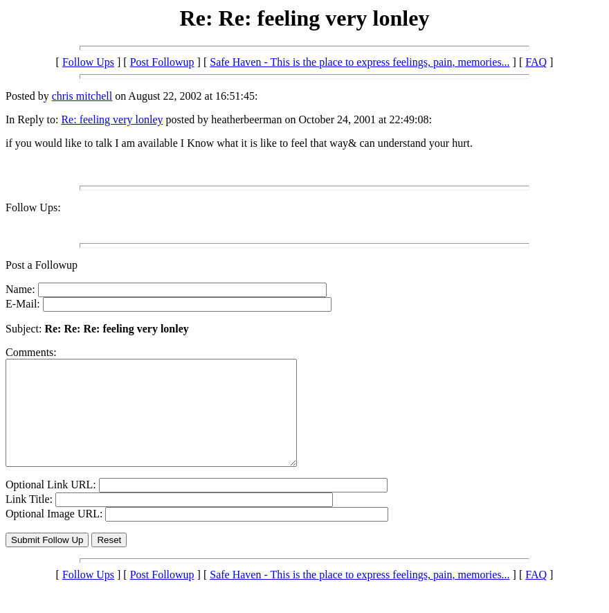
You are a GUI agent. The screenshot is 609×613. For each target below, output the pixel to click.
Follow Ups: (33, 207)
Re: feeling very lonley (112, 119)
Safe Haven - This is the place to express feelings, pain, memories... (359, 62)
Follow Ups (88, 62)
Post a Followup (42, 265)
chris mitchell (82, 96)
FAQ (536, 62)
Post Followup (162, 62)
